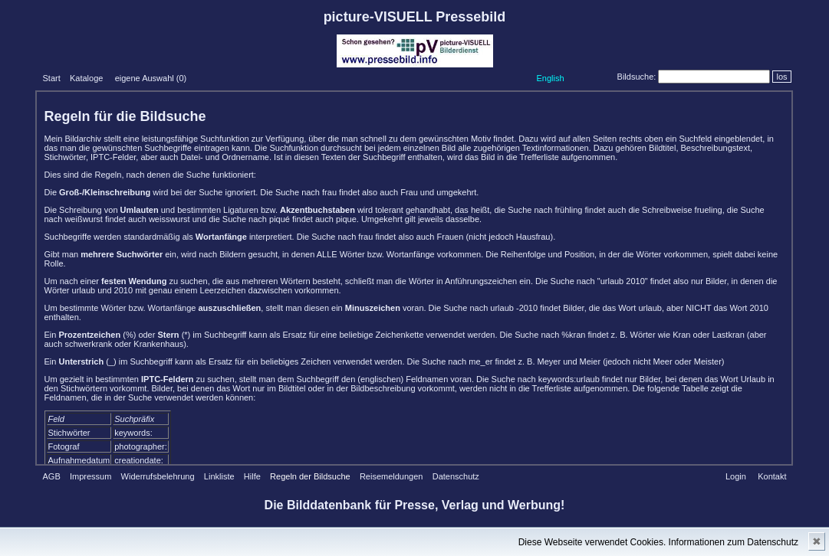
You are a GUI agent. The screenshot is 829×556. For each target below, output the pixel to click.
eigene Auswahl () (151, 78)
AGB (52, 476)
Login (735, 476)
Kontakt (772, 476)
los (781, 76)
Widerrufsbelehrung (158, 476)
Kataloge (86, 78)
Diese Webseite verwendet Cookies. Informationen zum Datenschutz (658, 542)
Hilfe (252, 476)
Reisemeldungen (391, 476)
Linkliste (219, 476)
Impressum (90, 476)
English (550, 78)
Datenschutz (456, 476)
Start (52, 78)
